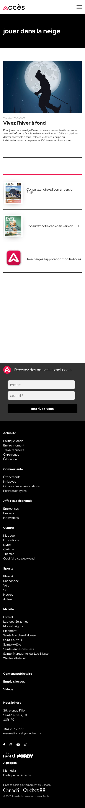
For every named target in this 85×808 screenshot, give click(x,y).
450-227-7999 (13, 729)
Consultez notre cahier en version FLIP (53, 226)
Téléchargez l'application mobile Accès (53, 259)
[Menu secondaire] (79, 7)
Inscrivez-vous (42, 409)
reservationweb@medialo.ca (22, 733)
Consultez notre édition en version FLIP (50, 191)
